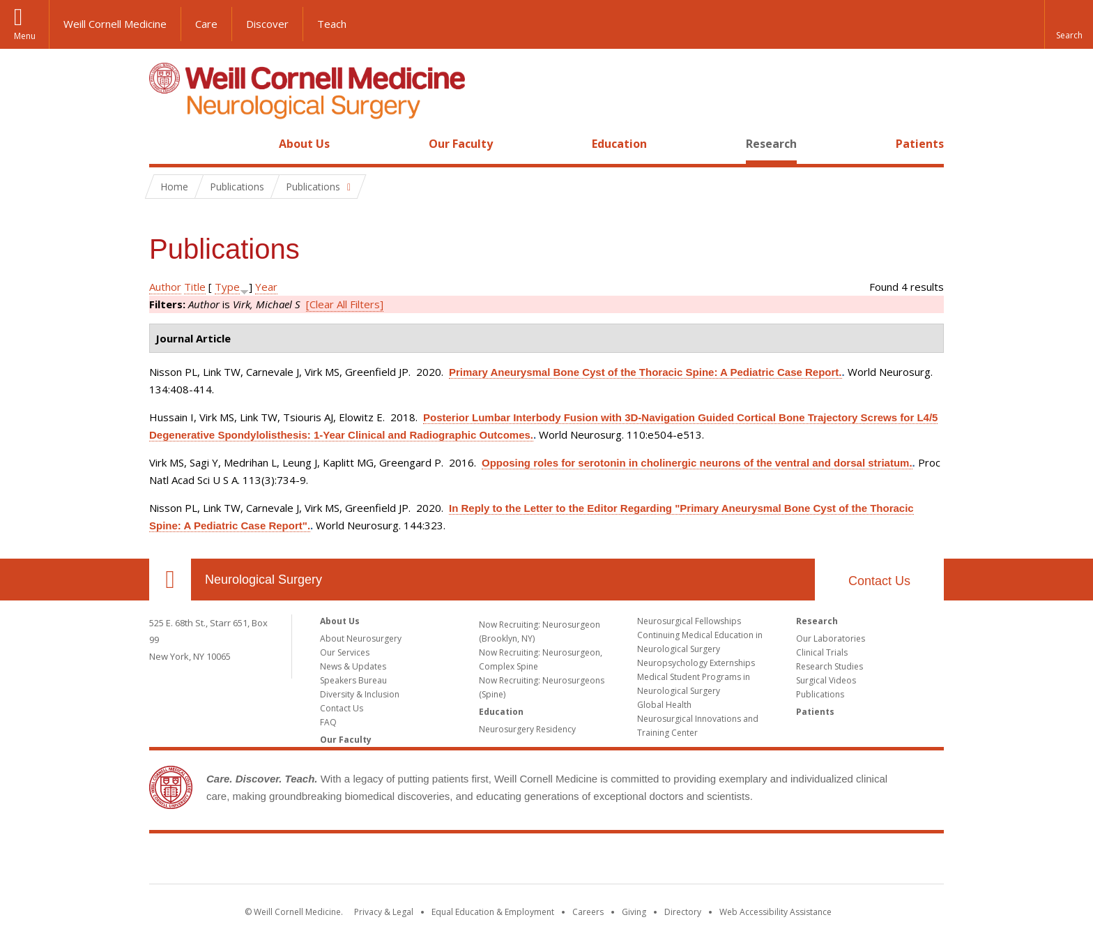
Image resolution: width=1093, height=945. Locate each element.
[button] (1068, 24)
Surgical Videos (826, 680)
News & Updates (353, 666)
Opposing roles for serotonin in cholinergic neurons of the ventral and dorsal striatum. (697, 463)
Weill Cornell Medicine (115, 24)
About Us (304, 143)
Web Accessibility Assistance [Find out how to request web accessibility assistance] (775, 912)
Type (227, 287)
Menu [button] (25, 36)
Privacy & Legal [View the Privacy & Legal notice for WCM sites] (383, 912)
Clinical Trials (822, 652)
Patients (920, 143)
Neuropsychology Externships (696, 663)
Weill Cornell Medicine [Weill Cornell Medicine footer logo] (546, 861)
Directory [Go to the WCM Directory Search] (682, 912)
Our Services (344, 652)
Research (771, 143)
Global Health (664, 705)
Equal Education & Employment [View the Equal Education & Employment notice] (492, 912)
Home (164, 143)
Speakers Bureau (353, 680)
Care (206, 24)
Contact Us (879, 581)
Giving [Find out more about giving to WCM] (634, 912)
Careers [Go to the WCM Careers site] (588, 912)
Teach (331, 24)
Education (619, 143)
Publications (820, 694)
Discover (267, 24)
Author (165, 287)
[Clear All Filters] (344, 304)
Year (266, 287)
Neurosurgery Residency (527, 729)
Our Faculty (461, 143)
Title (195, 287)
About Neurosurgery (361, 638)
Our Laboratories (830, 638)
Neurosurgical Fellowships (689, 621)
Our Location (170, 579)
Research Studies (829, 666)
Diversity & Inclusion (359, 694)
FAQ (328, 722)
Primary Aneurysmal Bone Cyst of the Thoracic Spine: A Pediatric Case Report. (645, 372)
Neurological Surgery (263, 580)
